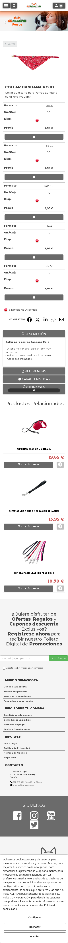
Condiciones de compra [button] (18, 715)
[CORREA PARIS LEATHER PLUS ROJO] (34, 553)
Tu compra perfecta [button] (16, 691)
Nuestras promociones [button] (17, 696)
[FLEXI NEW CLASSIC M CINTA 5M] (34, 429)
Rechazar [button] (35, 927)
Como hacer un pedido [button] (17, 720)
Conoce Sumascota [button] (15, 686)
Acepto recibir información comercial (23, 668)
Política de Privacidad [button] (17, 748)
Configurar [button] (34, 917)
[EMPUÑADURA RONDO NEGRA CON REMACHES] (34, 491)
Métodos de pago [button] (14, 724)
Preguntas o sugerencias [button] (18, 701)
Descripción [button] (34, 334)
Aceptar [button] (35, 936)
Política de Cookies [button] (15, 753)
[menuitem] (34, 686)
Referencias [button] (34, 371)
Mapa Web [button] (10, 757)
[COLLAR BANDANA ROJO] (34, 61)
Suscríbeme (58, 658)
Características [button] (34, 379)
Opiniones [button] (34, 389)
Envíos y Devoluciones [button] (17, 729)
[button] (5, 21)
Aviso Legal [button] (10, 743)
